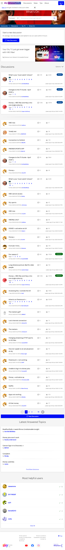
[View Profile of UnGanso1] (24, 331)
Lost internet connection (18, 321)
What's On (32, 11)
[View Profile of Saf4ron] (24, 125)
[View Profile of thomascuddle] (25, 379)
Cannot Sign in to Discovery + (13, 446)
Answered (59, 254)
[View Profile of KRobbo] (24, 397)
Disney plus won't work (11, 437)
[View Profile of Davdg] (6, 456)
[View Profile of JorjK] (22, 293)
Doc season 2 (13, 254)
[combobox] (36, 18)
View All (32, 526)
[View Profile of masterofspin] (24, 270)
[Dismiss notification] (35, 7)
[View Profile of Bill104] (6, 448)
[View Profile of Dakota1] (23, 151)
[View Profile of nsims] (6, 464)
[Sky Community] (12, 3)
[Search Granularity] (14, 18)
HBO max (12, 123)
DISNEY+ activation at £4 (18, 228)
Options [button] (58, 66)
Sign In (61, 3)
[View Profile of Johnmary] (24, 205)
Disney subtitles (8, 462)
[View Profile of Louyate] (23, 213)
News (36, 3)
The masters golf (14, 312)
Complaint (6, 454)
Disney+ (12, 170)
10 (10, 81)
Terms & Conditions (41, 535)
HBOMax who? (14, 220)
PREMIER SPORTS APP (16, 149)
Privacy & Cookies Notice (25, 537)
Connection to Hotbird (17, 140)
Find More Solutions (32, 469)
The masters (13, 329)
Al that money (14, 403)
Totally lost (12, 131)
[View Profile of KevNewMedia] (25, 83)
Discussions (27, 3)
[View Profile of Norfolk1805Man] (9, 431)
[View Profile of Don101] (23, 239)
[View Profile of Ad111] (22, 362)
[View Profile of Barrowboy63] (24, 305)
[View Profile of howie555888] (24, 258)
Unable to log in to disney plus (19, 369)
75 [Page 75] (38, 412)
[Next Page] (42, 412)
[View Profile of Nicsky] (23, 196)
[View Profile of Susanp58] (24, 371)
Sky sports (12, 202)
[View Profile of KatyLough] (24, 353)
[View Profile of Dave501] (24, 405)
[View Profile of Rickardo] (23, 248)
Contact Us (43, 539)
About (47, 3)
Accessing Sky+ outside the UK (20, 291)
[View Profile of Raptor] (23, 231)
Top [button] (61, 536)
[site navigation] (2, 3)
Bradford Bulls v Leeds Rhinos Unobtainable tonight (21, 429)
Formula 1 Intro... (14, 246)
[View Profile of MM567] (24, 314)
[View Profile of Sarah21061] (25, 342)
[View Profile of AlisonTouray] (24, 388)
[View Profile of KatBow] (24, 222)
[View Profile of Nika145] (23, 142)
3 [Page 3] (31, 412)
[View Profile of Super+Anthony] (26, 111)
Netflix (11, 386)
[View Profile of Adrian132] (24, 323)
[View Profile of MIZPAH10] (23, 134)
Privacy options (23, 535)
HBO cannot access (15, 194)
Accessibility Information (40, 537)
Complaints (22, 539)
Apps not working (15, 395)
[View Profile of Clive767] (24, 173)
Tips (41, 3)
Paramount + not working (18, 360)
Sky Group (21, 540)
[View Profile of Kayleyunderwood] (10, 440)
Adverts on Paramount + (17, 299)
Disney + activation (16, 377)
